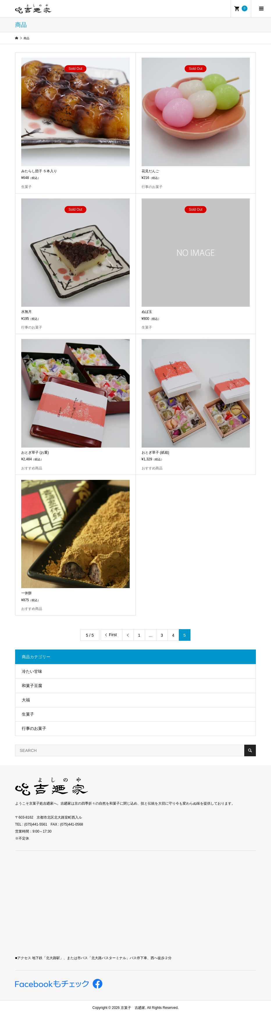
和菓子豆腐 (32, 685)
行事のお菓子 (34, 728)
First (113, 634)
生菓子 (28, 714)
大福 (26, 700)
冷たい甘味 (32, 671)
